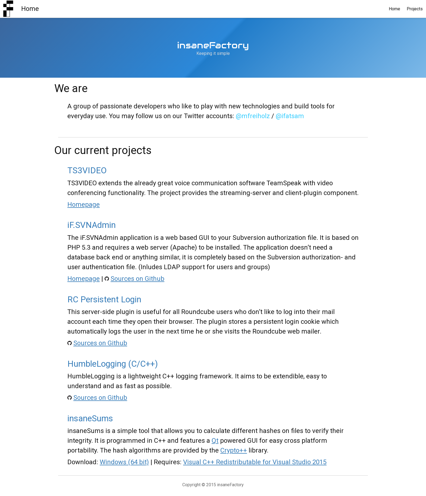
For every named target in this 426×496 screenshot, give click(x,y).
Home (394, 8)
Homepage (83, 204)
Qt (215, 440)
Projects (415, 8)
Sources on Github (137, 278)
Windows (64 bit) (124, 462)
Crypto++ (233, 450)
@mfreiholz (253, 116)
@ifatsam (290, 116)
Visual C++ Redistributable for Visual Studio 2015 (255, 462)
